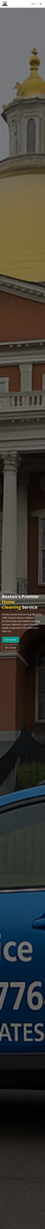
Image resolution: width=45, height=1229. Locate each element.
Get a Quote (10, 647)
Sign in (33, 4)
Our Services (10, 639)
